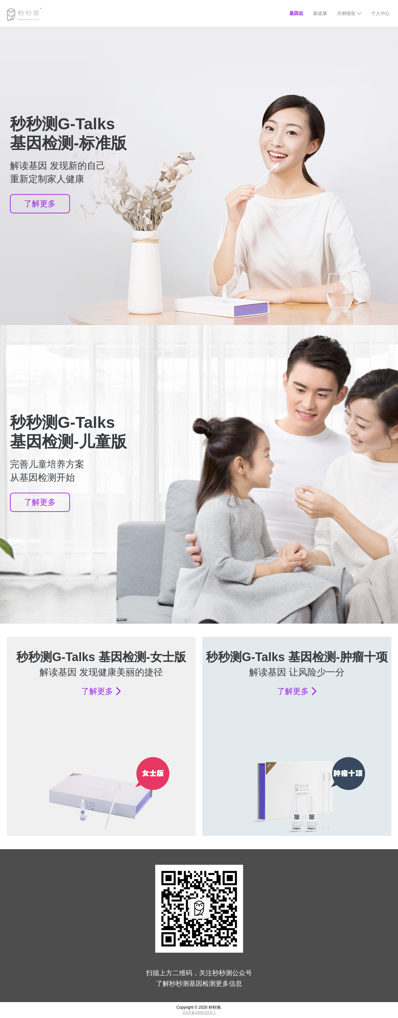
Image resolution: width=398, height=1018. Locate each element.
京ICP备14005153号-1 (199, 1012)
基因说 (296, 13)
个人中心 (380, 13)
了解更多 (40, 203)
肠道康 (320, 13)
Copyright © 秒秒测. (199, 1007)
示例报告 (346, 13)
